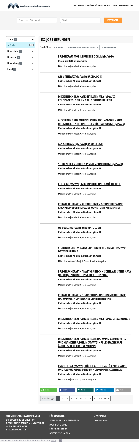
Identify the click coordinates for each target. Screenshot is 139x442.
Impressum (99, 416)
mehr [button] (53, 440)
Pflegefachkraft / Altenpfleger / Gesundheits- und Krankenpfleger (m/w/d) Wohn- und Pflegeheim (90, 206)
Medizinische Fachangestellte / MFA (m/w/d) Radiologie (94, 319)
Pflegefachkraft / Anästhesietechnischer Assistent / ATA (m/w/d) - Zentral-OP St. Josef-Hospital (94, 273)
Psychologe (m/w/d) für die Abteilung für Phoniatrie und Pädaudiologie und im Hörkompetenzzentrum (92, 368)
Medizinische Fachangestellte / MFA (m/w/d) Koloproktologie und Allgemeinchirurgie (86, 98)
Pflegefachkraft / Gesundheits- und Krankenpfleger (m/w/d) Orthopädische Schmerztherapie (92, 297)
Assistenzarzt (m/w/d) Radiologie (80, 76)
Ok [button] (60, 440)
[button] (20, 39)
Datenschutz (100, 420)
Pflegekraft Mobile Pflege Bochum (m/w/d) (86, 56)
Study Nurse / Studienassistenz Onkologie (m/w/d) (90, 164)
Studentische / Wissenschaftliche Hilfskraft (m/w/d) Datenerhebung (92, 249)
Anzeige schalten (59, 433)
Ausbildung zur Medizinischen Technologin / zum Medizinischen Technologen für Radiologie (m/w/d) (91, 122)
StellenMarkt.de (16, 429)
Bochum (20, 45)
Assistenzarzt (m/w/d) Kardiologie (80, 144)
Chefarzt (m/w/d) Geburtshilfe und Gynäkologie (89, 184)
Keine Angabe (109, 47)
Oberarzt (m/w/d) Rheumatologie (79, 227)
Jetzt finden (113, 20)
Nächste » (104, 398)
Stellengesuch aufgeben (64, 420)
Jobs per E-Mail (58, 424)
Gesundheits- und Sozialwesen (82, 47)
